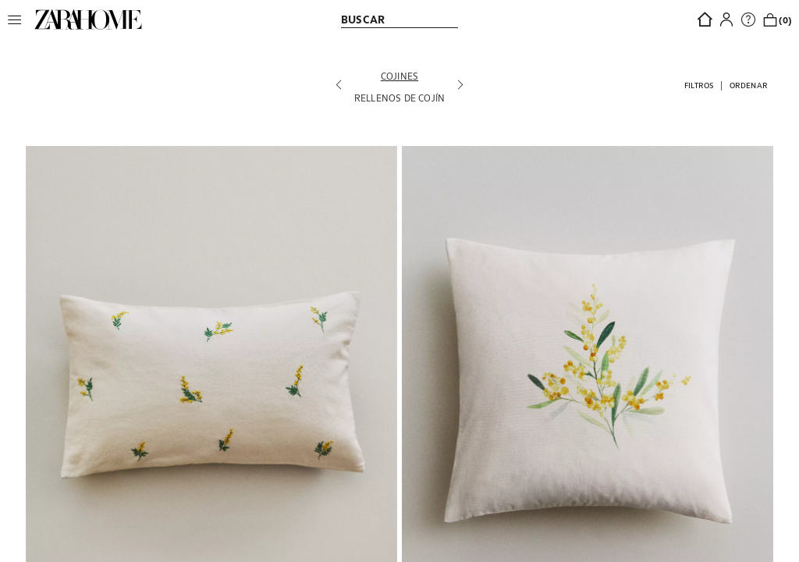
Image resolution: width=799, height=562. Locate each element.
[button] (19, 19)
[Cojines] (399, 75)
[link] (88, 19)
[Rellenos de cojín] (399, 97)
